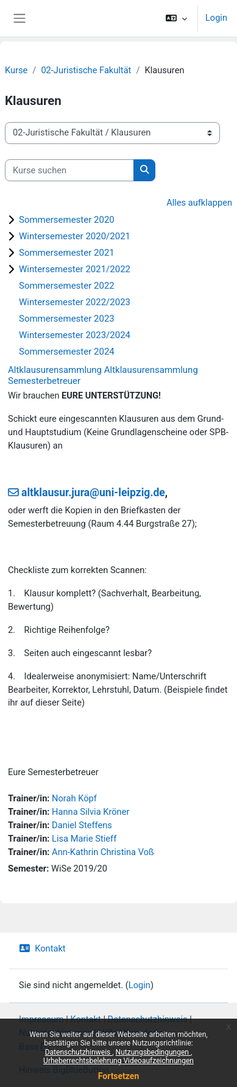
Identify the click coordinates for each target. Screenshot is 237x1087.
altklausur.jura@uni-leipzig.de (93, 492)
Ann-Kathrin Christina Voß (103, 852)
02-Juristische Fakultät (86, 70)
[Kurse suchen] (69, 170)
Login (216, 17)
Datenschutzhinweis (79, 1052)
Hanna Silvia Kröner (90, 811)
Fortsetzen (119, 1076)
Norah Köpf (74, 798)
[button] (176, 18)
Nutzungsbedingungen (153, 1052)
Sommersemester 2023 (67, 318)
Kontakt (42, 948)
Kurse (16, 70)
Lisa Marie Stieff (84, 838)
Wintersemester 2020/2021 (74, 236)
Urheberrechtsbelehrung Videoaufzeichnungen (118, 1060)
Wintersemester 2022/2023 (74, 302)
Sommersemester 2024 (67, 351)
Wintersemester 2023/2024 (74, 335)
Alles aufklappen (199, 202)
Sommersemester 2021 (67, 252)
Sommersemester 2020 (67, 219)
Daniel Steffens (82, 825)
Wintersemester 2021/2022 (74, 269)
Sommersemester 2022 (67, 285)
